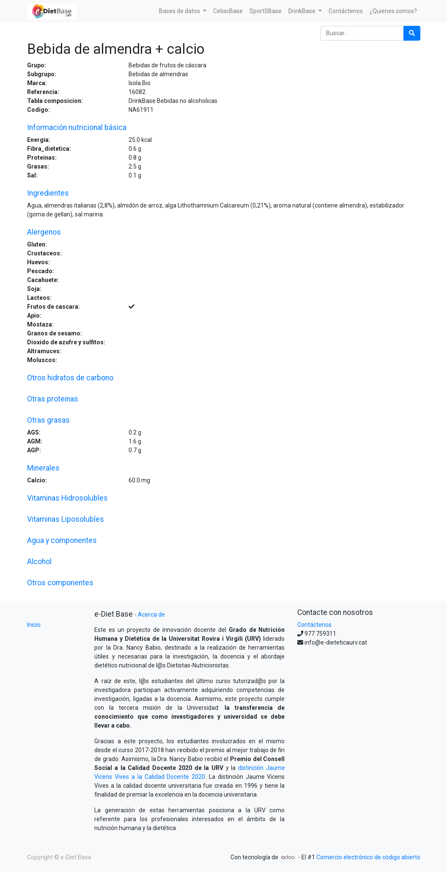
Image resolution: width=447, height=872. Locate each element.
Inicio (34, 624)
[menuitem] (228, 11)
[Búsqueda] (411, 33)
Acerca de (151, 614)
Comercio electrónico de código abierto (368, 857)
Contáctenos (314, 624)
